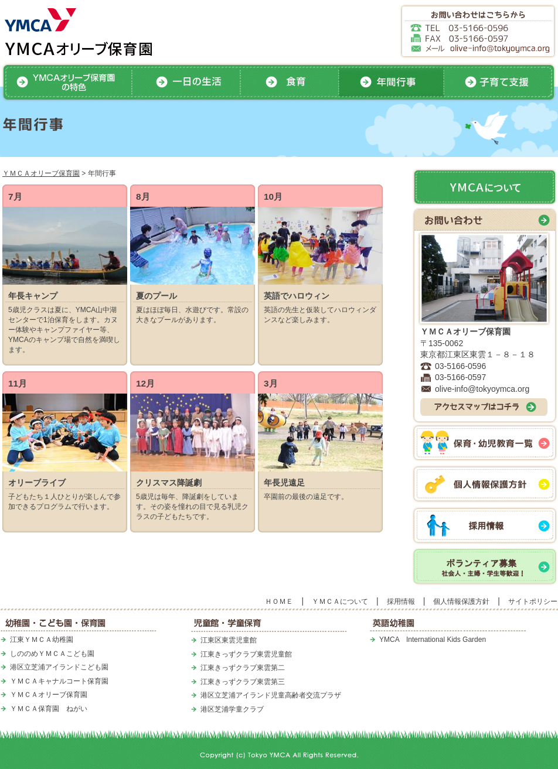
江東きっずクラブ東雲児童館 (246, 654)
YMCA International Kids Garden (432, 639)
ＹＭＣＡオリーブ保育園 (41, 173)
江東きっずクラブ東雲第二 (242, 668)
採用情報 (401, 601)
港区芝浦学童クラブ (232, 709)
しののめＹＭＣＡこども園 (52, 654)
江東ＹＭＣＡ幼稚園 (41, 639)
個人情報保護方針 (461, 601)
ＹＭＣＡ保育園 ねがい (48, 709)
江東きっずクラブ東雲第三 (242, 682)
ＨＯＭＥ (279, 601)
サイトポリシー (532, 601)
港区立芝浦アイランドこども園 (59, 667)
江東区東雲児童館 (228, 640)
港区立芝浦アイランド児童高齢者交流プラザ (270, 695)
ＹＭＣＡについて (340, 601)
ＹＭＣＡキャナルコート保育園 (59, 681)
